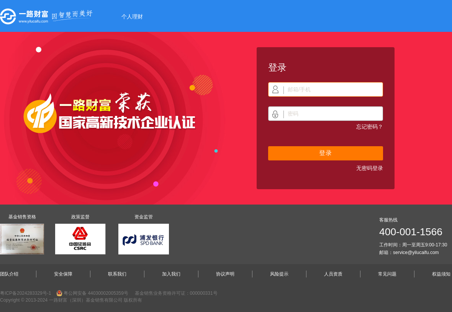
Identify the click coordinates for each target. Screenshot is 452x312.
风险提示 (279, 274)
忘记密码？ (369, 127)
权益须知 (441, 274)
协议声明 (225, 274)
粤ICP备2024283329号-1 (25, 293)
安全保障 (63, 274)
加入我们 (171, 274)
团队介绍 (9, 274)
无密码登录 (369, 168)
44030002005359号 (108, 293)
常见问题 (387, 274)
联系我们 (117, 274)
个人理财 (132, 16)
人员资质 (333, 274)
